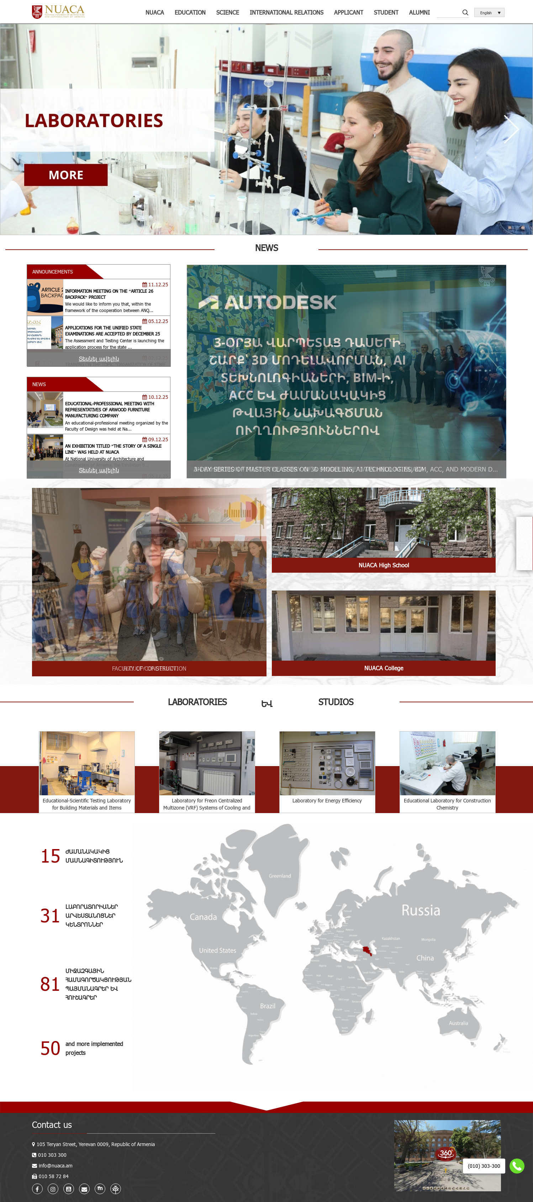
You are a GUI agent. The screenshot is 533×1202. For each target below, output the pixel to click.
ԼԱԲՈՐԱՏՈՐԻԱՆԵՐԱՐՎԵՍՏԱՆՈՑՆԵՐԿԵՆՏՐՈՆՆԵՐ (91, 915)
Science (227, 12)
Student (386, 12)
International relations (286, 12)
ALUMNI (419, 12)
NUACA (155, 12)
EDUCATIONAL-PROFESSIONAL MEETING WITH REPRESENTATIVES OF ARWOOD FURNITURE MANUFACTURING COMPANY (109, 409)
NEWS (39, 384)
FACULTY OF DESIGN (149, 668)
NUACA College (383, 668)
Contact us (52, 1124)
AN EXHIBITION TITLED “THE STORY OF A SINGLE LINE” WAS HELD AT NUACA (309, 469)
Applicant (348, 12)
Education (190, 12)
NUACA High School (384, 565)
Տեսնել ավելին (99, 358)
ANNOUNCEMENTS (52, 272)
